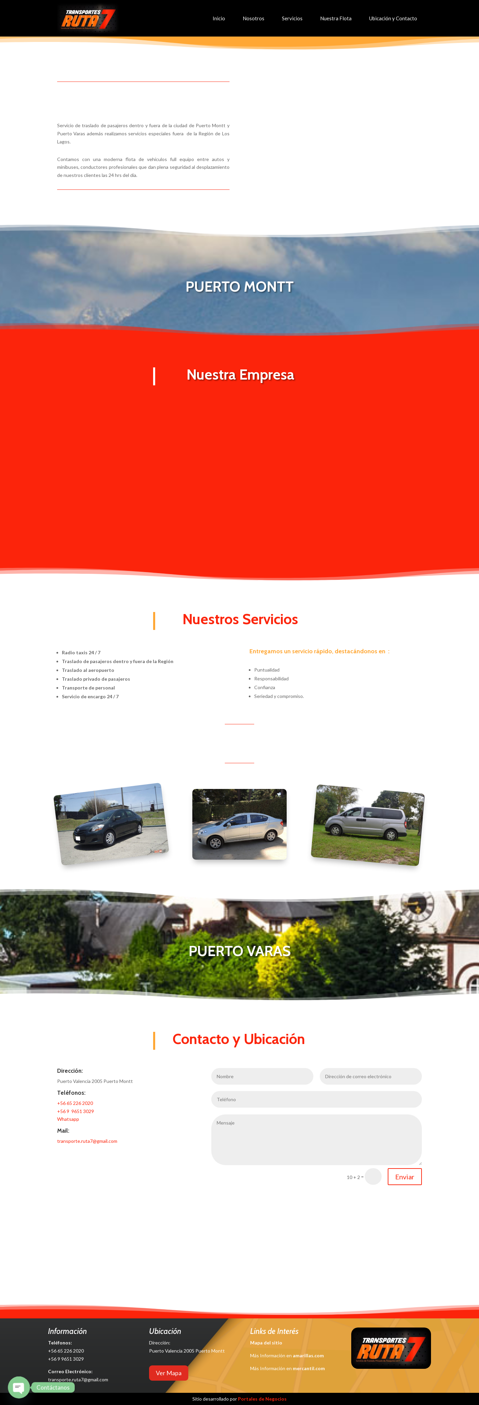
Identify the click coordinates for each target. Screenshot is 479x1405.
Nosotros (253, 18)
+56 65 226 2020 (75, 1103)
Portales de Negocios (262, 1399)
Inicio (219, 18)
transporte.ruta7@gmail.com (87, 1141)
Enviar (404, 1177)
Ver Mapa (169, 1373)
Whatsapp (68, 1119)
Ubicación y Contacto (393, 18)
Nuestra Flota (336, 18)
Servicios (292, 18)
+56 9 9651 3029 (75, 1111)
